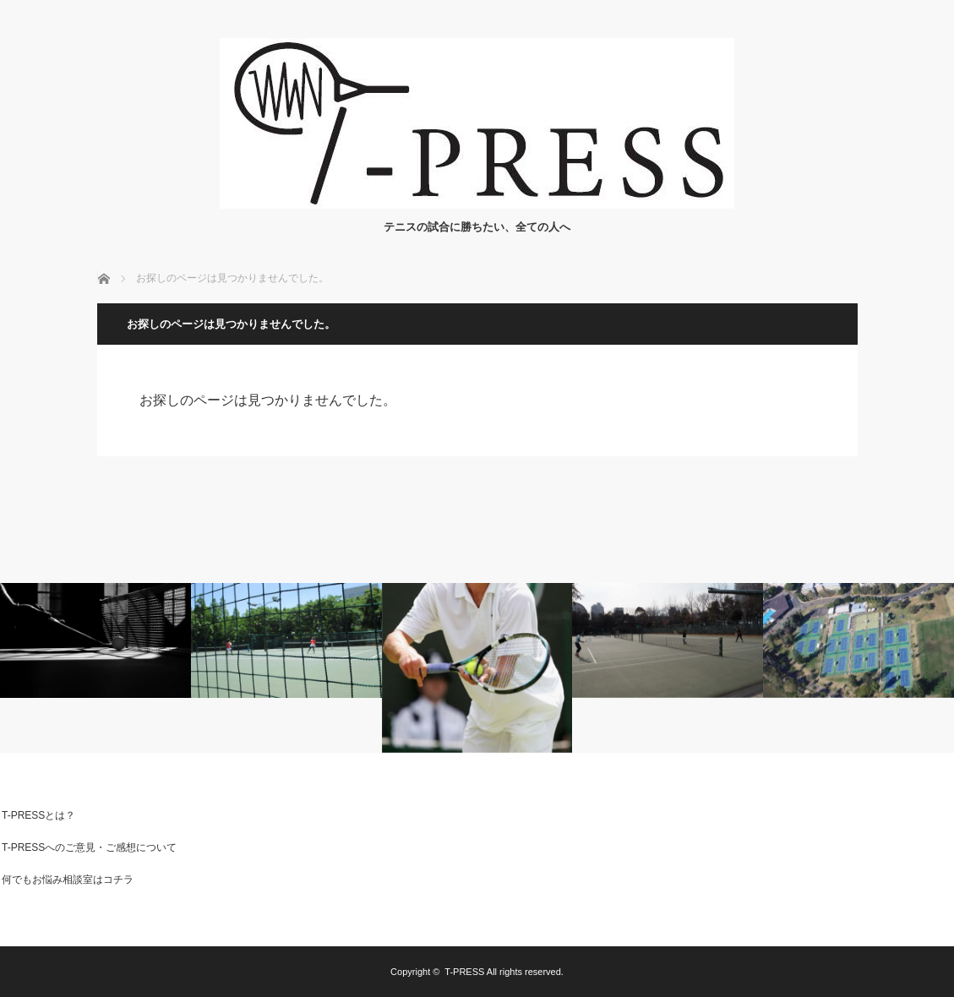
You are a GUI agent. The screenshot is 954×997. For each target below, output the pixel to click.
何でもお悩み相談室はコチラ (68, 879)
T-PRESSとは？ (38, 815)
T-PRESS (464, 972)
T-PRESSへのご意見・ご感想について (89, 847)
